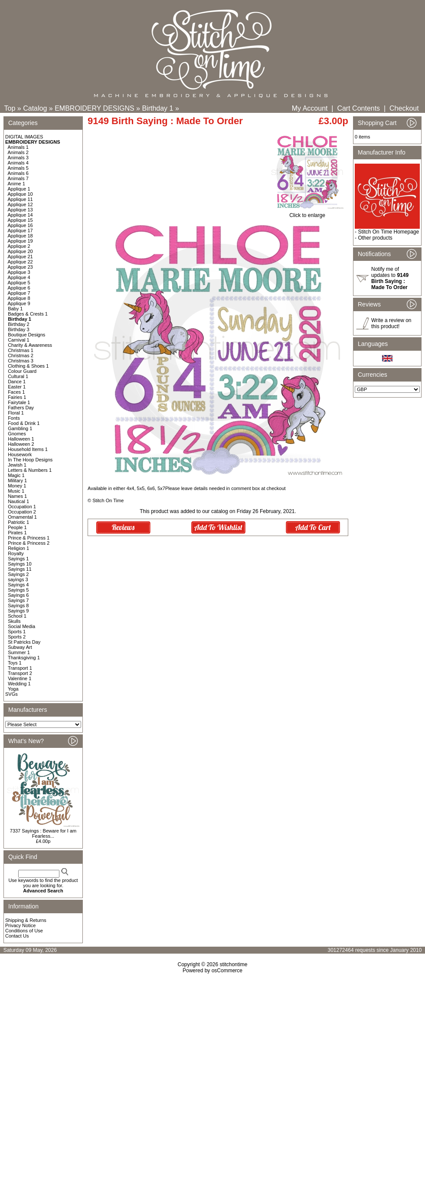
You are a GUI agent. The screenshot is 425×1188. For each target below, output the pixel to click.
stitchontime (233, 964)
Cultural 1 (18, 376)
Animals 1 (18, 147)
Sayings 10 (19, 563)
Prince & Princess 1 (28, 537)
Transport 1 (20, 668)
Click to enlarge (307, 212)
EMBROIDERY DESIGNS (94, 108)
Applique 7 (19, 293)
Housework (20, 454)
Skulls (14, 621)
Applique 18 (20, 235)
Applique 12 (20, 204)
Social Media (21, 626)
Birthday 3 (18, 329)
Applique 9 (19, 303)
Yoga (13, 688)
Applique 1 (19, 188)
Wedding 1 (19, 683)
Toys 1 (15, 662)
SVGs (11, 694)
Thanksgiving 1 (24, 657)
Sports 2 (17, 636)
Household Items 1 (28, 449)
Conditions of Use (24, 930)
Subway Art (20, 647)
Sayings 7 (18, 600)
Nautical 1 (18, 501)
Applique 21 (20, 256)
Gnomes (17, 433)
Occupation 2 (22, 511)
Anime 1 (16, 183)
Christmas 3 (20, 360)
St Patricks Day (24, 642)
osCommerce (227, 971)
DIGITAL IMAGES (24, 136)
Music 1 (16, 491)
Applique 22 (20, 261)
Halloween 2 (21, 444)
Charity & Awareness (30, 345)
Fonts (14, 418)
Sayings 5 (18, 589)
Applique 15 (20, 220)
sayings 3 (18, 579)
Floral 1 (16, 412)
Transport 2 (20, 673)
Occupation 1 (22, 506)
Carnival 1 (18, 339)
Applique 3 (19, 272)
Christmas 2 (20, 355)
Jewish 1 (17, 464)
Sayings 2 (18, 574)
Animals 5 (18, 168)
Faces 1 (16, 392)
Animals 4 (18, 162)
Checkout (404, 108)
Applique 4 (19, 277)
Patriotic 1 (18, 522)
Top (10, 108)
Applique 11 (20, 199)
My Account (310, 108)
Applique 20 (20, 251)
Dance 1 (17, 381)
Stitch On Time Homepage (388, 232)
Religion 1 (18, 548)
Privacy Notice (20, 925)
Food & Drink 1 (23, 423)
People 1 (17, 527)
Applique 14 (20, 214)
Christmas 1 (20, 350)
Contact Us (17, 935)
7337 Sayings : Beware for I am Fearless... (43, 833)
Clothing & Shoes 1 (28, 366)
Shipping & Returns (25, 920)
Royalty (16, 553)
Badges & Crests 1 (28, 313)
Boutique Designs (26, 334)
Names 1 (17, 496)
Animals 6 (18, 173)
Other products (375, 238)
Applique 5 (19, 282)
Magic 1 (16, 475)
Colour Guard (22, 371)
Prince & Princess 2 (28, 543)
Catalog (35, 108)
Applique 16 (20, 225)
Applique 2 (19, 246)
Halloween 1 (21, 438)
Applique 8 (19, 298)
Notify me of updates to (390, 278)
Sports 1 (17, 631)
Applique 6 (19, 287)
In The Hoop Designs (30, 459)
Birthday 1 (157, 108)
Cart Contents (358, 108)
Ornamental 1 (22, 517)
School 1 (17, 616)
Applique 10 (20, 194)
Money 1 (17, 485)
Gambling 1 (20, 428)
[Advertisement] (81, 1068)
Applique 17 (20, 230)
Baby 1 (15, 308)
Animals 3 (18, 157)
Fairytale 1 (19, 402)
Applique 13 (20, 209)
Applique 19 (20, 241)
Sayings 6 (18, 595)
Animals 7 (18, 178)
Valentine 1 (19, 678)
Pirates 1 (17, 532)
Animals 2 (18, 152)
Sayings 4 (18, 584)
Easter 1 (17, 386)
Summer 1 (19, 652)
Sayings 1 (18, 558)
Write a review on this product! (391, 323)
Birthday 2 (18, 324)
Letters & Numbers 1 (30, 470)
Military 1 (17, 480)
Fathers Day (21, 407)
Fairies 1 (17, 397)
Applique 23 (20, 267)
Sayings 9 (18, 610)
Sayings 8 (18, 605)
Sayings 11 (19, 569)
